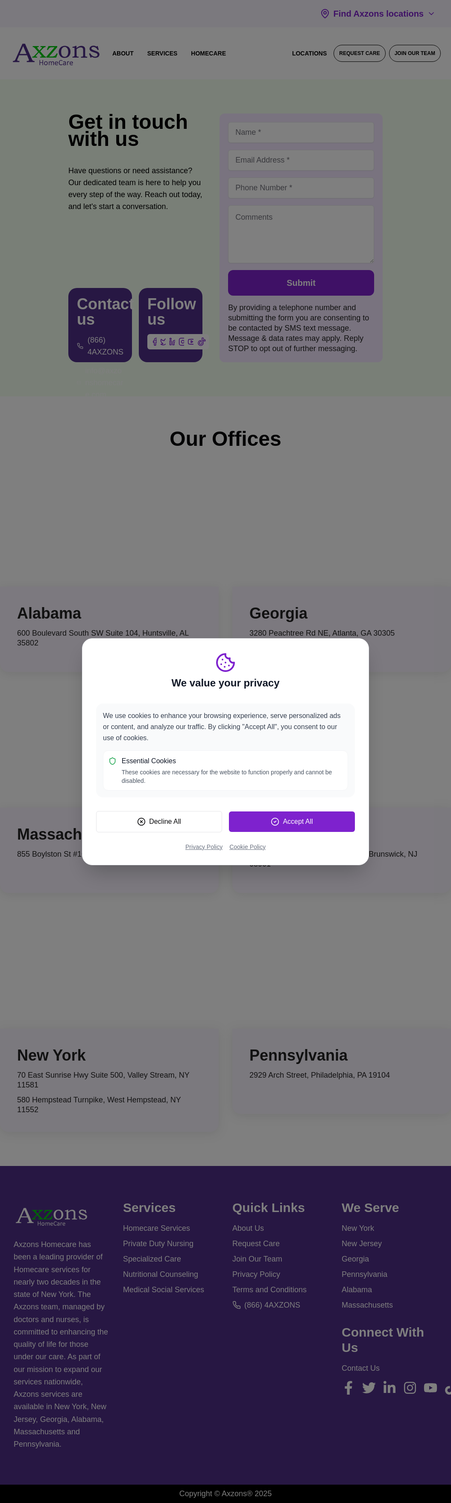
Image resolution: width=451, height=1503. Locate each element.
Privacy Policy (204, 846)
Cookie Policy (247, 846)
